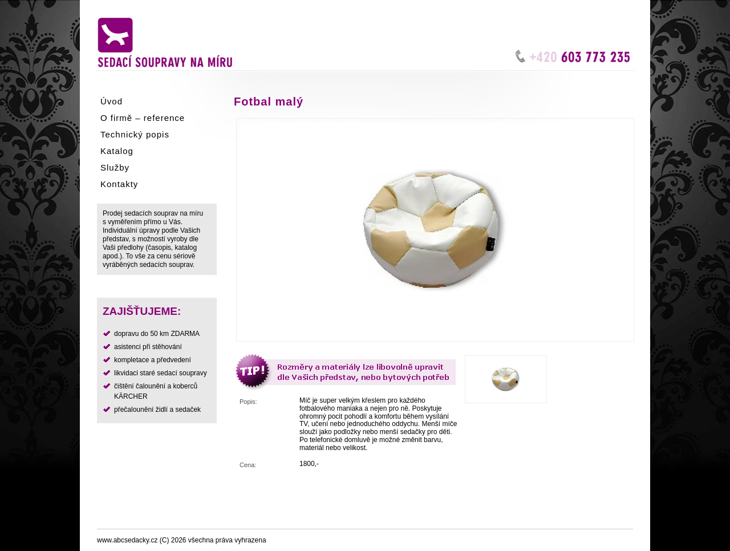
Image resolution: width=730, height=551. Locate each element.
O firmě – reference (142, 118)
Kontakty (119, 184)
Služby (114, 167)
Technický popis (134, 134)
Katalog (116, 151)
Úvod (111, 101)
